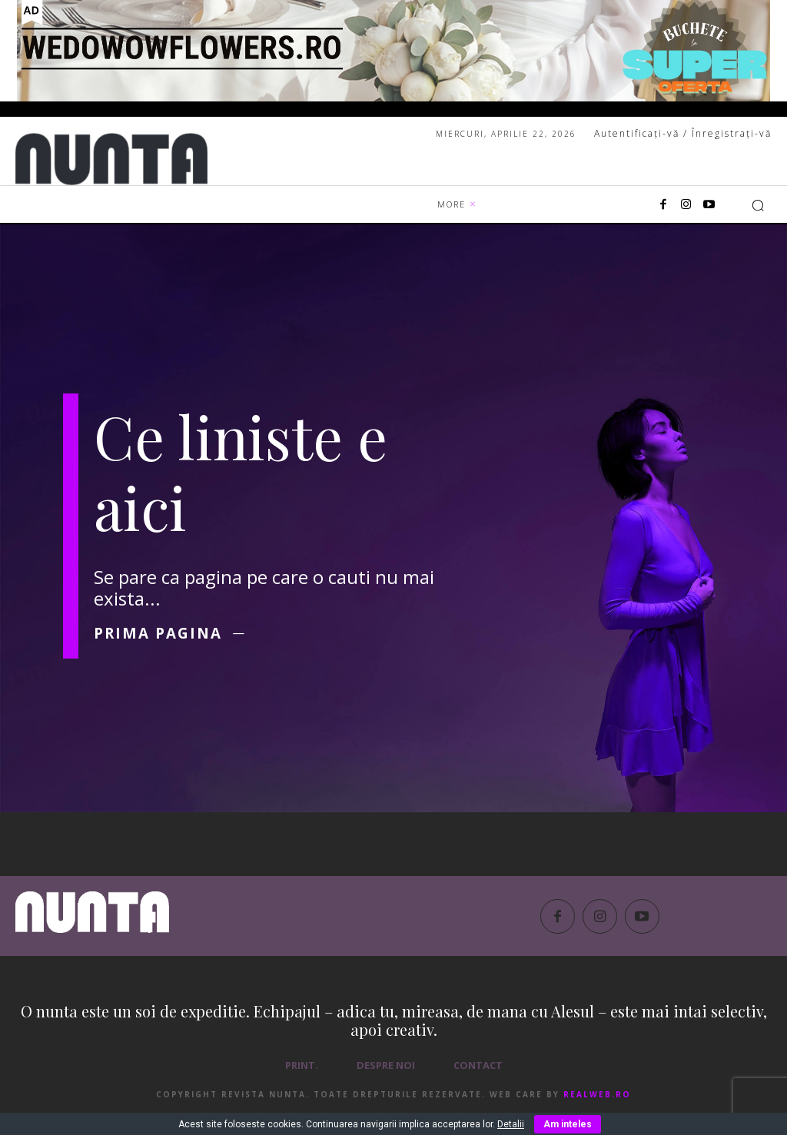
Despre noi (386, 1072)
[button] (758, 205)
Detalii (510, 1124)
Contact (478, 1072)
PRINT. (301, 1072)
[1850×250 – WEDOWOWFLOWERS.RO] (393, 50)
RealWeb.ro (597, 1101)
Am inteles (567, 1124)
